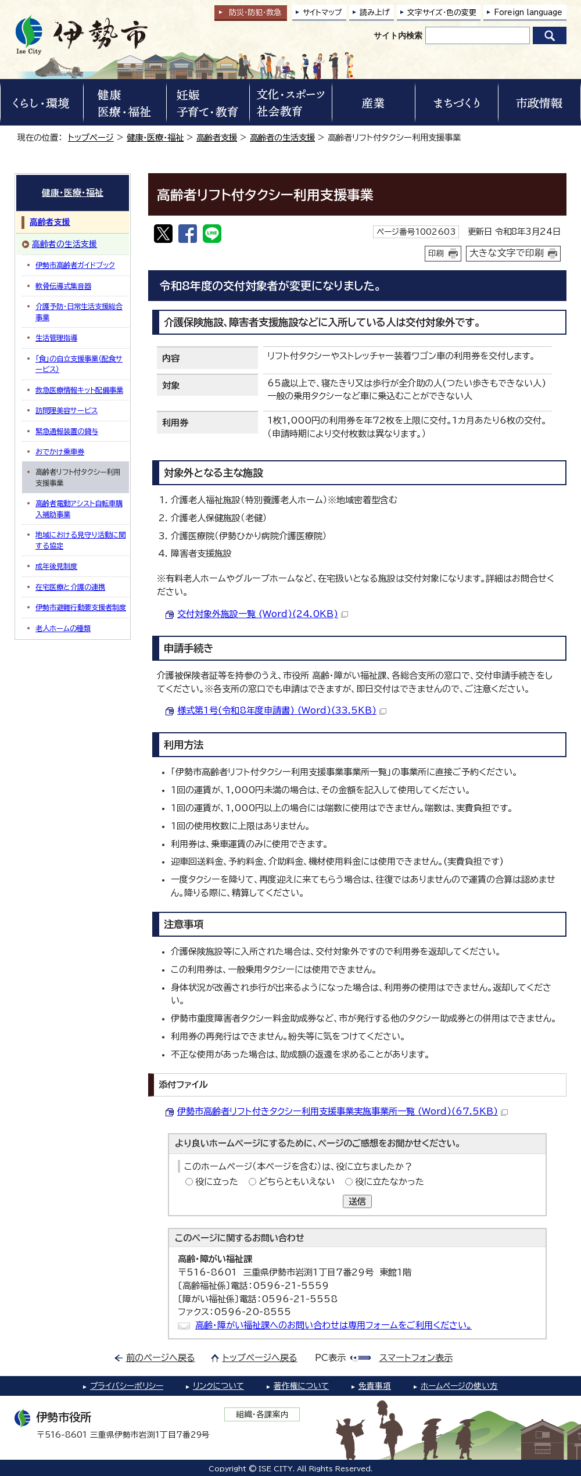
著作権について (301, 1386)
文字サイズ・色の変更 (441, 12)
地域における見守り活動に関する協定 (80, 540)
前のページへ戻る (160, 1357)
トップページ (91, 137)
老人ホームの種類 (63, 628)
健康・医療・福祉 (155, 137)
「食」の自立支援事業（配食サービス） (79, 363)
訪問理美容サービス (66, 410)
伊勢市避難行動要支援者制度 (80, 607)
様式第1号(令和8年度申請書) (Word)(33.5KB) (281, 710)
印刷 (436, 253)
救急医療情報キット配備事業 (79, 389)
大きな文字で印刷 (506, 252)
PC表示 (330, 1357)
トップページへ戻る (260, 1357)
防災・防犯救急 (255, 12)
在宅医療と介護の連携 (70, 586)
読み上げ (375, 12)
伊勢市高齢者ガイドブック (75, 264)
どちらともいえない (297, 1181)
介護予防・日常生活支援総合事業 (79, 311)
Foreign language (528, 12)
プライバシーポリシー (126, 1386)
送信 (357, 1201)
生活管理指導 (56, 337)
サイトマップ (322, 12)
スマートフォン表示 (416, 1357)
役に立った (216, 1181)
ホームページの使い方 (459, 1386)
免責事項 (374, 1386)
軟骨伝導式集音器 (63, 285)
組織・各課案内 (262, 1414)
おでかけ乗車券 (59, 451)
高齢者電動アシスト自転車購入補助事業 (79, 508)
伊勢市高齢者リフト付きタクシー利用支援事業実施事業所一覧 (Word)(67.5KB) (342, 1111)
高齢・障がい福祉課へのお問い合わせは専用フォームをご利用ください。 (333, 1325)
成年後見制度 (56, 566)
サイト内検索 (398, 35)
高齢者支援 (216, 137)
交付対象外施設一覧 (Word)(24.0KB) (262, 614)
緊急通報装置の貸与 (66, 431)
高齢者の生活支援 (282, 137)
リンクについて (218, 1386)
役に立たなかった (389, 1181)
